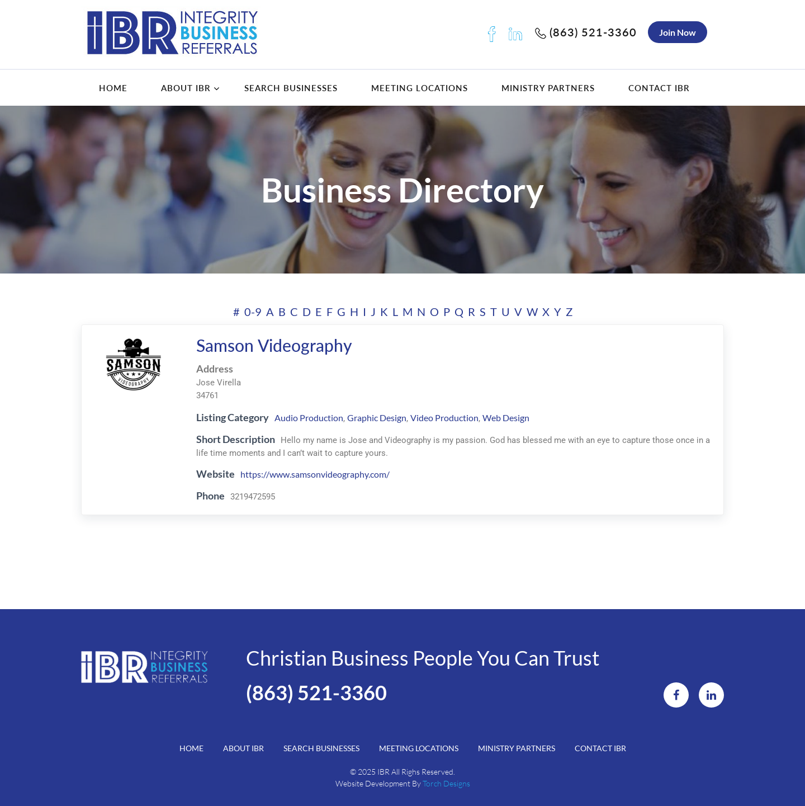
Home (113, 88)
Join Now (677, 32)
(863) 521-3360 (586, 32)
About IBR (186, 88)
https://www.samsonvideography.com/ (315, 474)
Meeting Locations (419, 88)
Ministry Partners (548, 88)
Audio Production (308, 417)
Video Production (444, 417)
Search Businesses (291, 88)
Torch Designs (446, 783)
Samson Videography (274, 345)
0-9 (253, 311)
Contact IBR (659, 88)
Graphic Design (376, 417)
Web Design (505, 417)
